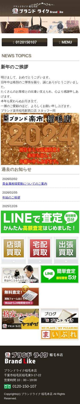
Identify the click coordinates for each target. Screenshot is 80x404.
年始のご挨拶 (11, 197)
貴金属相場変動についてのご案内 (24, 183)
